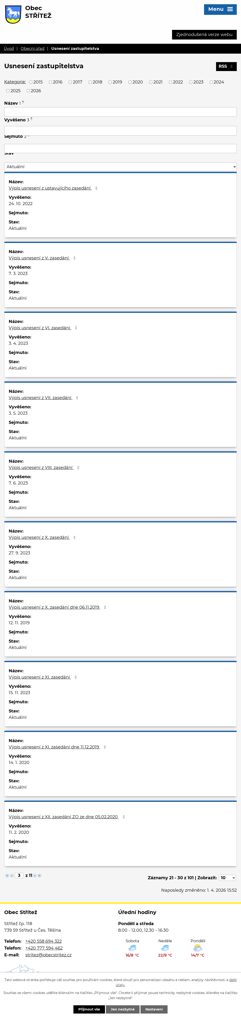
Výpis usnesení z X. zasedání (43, 537)
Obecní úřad (32, 48)
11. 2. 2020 (19, 832)
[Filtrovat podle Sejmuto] (120, 148)
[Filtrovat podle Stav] (120, 167)
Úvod (9, 48)
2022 (178, 82)
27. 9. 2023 (19, 553)
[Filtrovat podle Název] (120, 112)
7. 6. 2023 (18, 483)
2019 (117, 82)
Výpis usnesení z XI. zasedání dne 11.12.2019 (58, 747)
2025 (15, 90)
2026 (36, 90)
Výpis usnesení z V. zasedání (43, 258)
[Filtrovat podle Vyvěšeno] (120, 130)
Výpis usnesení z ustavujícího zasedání (54, 188)
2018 (97, 82)
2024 (219, 82)
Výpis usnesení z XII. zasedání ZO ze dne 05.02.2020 (67, 816)
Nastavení (154, 1009)
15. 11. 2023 (19, 692)
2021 (158, 82)
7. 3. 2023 (18, 273)
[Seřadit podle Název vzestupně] (23, 101)
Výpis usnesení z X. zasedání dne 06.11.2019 (58, 607)
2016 (57, 82)
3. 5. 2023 (18, 413)
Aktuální (18, 228)
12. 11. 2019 (19, 622)
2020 (138, 82)
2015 (38, 82)
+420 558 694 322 (43, 941)
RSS (226, 66)
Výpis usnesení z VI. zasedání (44, 327)
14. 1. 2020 (19, 762)
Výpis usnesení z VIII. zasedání (45, 467)
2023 (198, 82)
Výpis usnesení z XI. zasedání (44, 677)
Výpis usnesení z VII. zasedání (44, 397)
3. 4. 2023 (18, 343)
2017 (77, 82)
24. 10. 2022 (20, 203)
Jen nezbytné (123, 1009)
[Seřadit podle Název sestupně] (23, 103)
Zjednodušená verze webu (204, 34)
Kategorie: (15, 81)
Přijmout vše (89, 1009)
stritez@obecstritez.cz (48, 955)
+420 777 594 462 (44, 948)
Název (12, 103)
